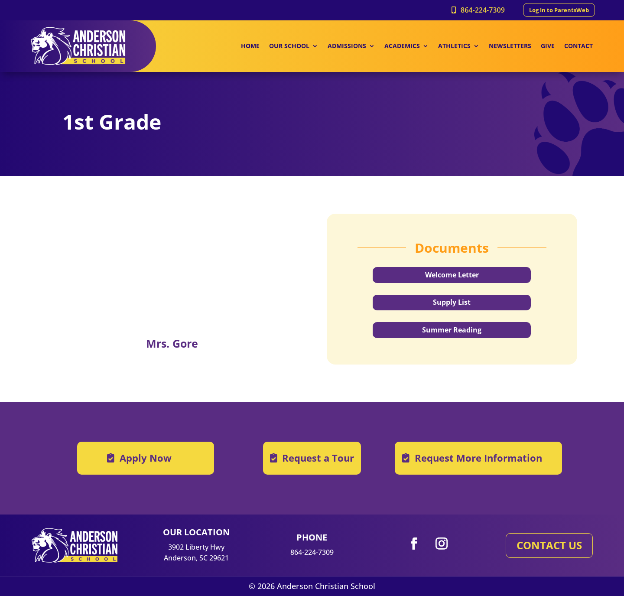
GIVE (548, 46)
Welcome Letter (452, 275)
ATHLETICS (454, 46)
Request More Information (478, 457)
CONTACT (578, 46)
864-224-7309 (483, 10)
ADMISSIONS (347, 46)
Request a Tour (318, 457)
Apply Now (146, 457)
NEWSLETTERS (510, 46)
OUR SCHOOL (289, 46)
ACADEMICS (402, 46)
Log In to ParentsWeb (559, 10)
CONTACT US (549, 545)
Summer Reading (451, 330)
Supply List (452, 302)
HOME (250, 46)
